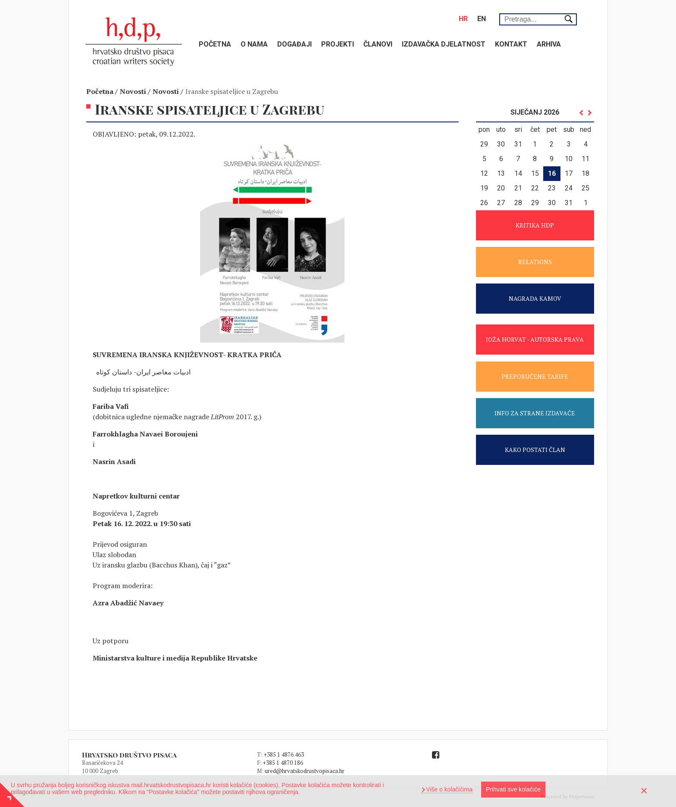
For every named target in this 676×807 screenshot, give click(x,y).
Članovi (377, 44)
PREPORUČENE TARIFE (534, 376)
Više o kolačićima (448, 789)
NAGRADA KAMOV (535, 298)
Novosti (133, 91)
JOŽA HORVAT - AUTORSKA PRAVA (535, 339)
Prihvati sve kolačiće (513, 789)
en (481, 19)
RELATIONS (535, 262)
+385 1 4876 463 (284, 754)
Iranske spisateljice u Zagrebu (231, 91)
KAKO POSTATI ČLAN (535, 450)
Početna (215, 44)
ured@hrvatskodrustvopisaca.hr (304, 771)
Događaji (294, 44)
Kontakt (511, 44)
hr (463, 19)
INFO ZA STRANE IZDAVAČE (534, 413)
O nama (254, 44)
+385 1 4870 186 (283, 762)
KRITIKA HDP (535, 225)
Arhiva (549, 44)
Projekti (337, 44)
